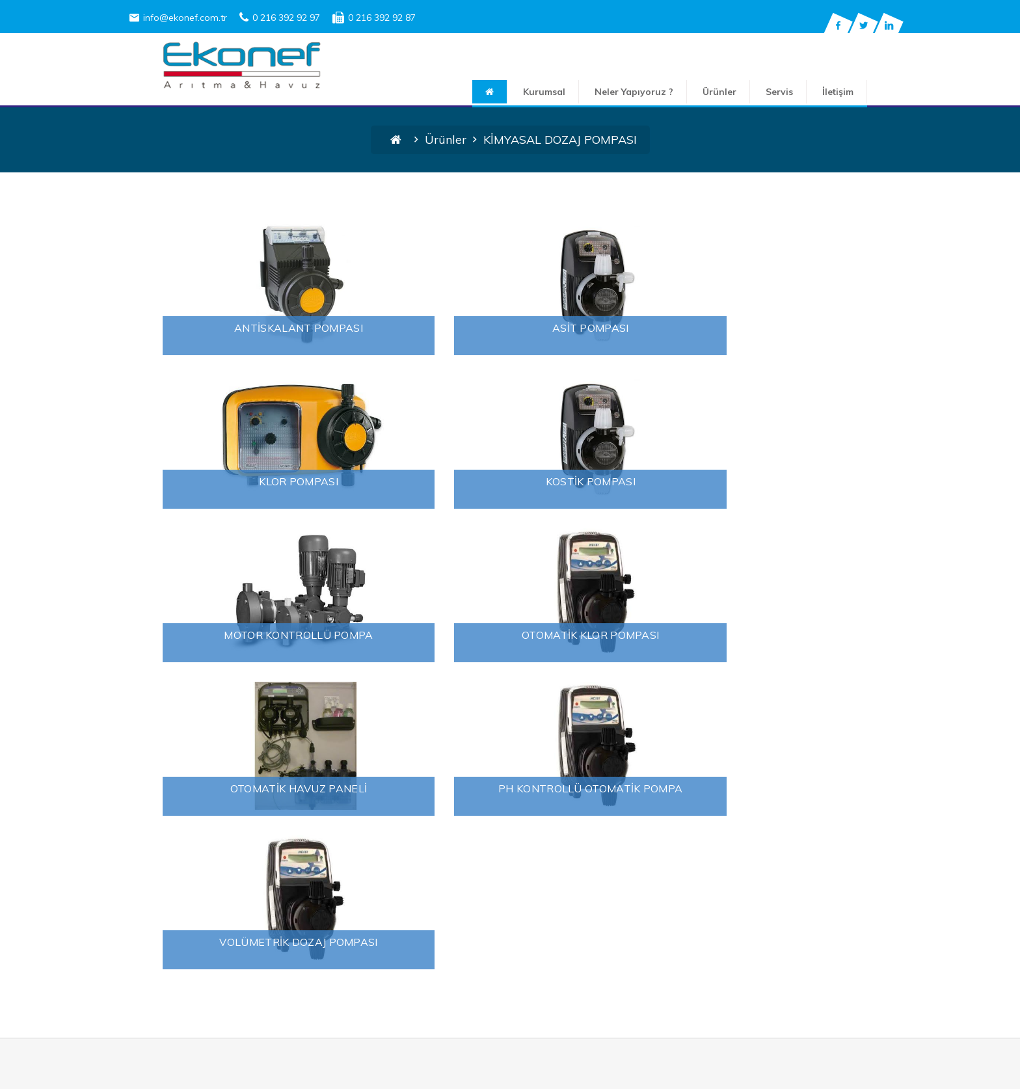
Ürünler (753, 92)
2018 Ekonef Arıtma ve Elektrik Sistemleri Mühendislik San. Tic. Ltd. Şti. (534, 1074)
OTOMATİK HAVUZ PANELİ (249, 634)
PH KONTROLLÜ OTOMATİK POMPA (510, 634)
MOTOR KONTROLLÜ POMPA (509, 481)
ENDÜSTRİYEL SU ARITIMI (464, 822)
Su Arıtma (217, 869)
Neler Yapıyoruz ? (667, 92)
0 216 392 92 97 (279, 17)
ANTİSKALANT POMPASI (249, 327)
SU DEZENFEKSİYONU (453, 884)
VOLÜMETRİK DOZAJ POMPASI (770, 634)
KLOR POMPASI (770, 327)
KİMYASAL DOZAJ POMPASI (467, 869)
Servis (812, 92)
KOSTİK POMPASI (250, 481)
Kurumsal (577, 92)
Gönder (854, 1001)
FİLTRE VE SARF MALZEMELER (475, 853)
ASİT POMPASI (510, 327)
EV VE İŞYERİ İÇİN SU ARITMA (482, 837)
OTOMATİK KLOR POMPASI (770, 481)
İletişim (871, 92)
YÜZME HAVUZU (440, 900)
